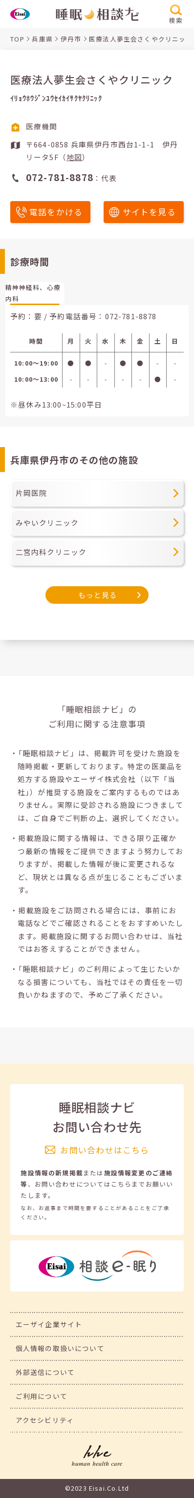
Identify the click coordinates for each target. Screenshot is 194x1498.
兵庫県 (42, 38)
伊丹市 (71, 38)
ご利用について (41, 1396)
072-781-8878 (131, 316)
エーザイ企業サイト (49, 1324)
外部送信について (45, 1372)
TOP (17, 38)
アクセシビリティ (45, 1420)
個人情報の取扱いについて (60, 1348)
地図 (74, 157)
